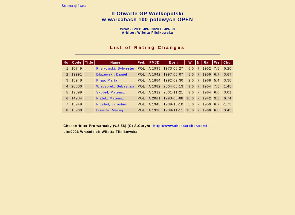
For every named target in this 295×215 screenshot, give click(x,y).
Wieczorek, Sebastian (115, 86)
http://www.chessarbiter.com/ (180, 126)
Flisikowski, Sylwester (115, 68)
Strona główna (74, 5)
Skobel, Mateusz (110, 92)
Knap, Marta (106, 80)
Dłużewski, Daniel (111, 74)
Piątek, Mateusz (110, 98)
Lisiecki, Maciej (109, 110)
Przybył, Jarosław (111, 104)
